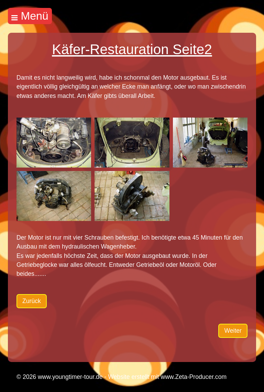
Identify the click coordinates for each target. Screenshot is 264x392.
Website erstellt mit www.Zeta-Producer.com (167, 376)
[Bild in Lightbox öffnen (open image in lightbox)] (53, 143)
